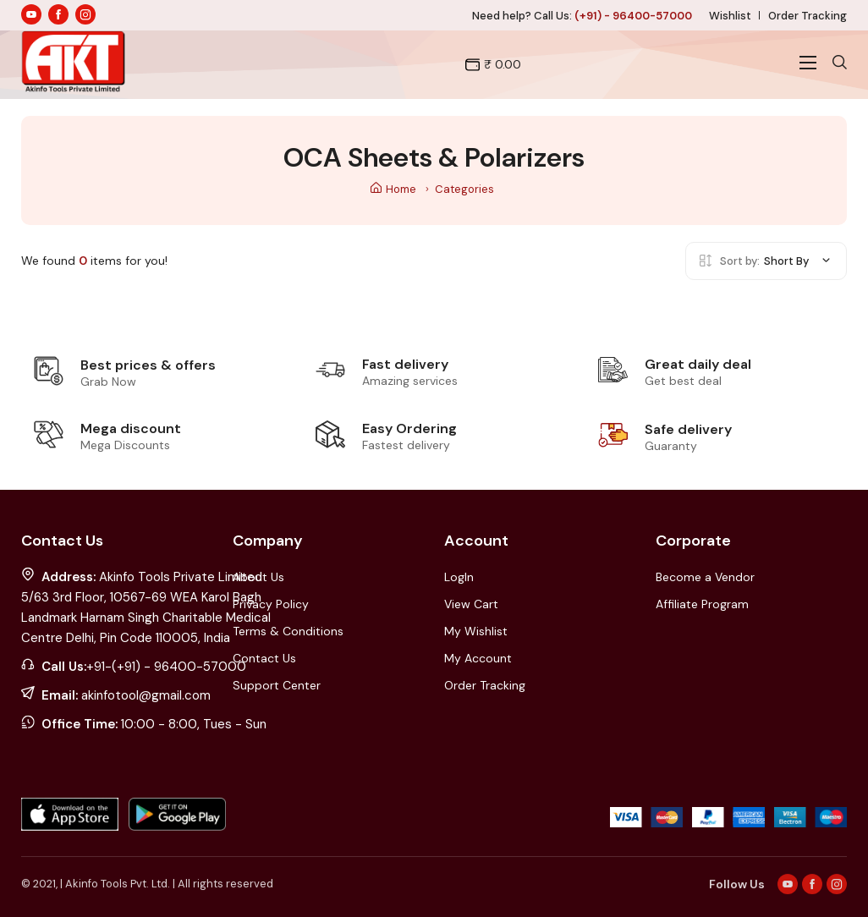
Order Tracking (807, 15)
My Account (478, 658)
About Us (258, 577)
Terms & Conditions (288, 631)
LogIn (459, 577)
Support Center (277, 685)
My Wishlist (476, 631)
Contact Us (264, 658)
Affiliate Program (702, 604)
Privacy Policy (271, 604)
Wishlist (730, 15)
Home (393, 189)
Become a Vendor (705, 577)
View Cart (471, 604)
